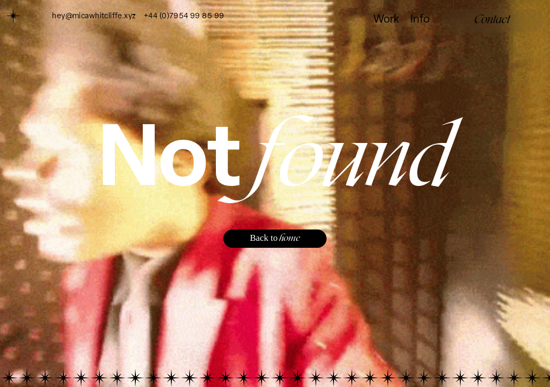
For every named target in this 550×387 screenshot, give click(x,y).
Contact (492, 19)
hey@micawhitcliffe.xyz (93, 16)
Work (386, 19)
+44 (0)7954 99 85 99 (184, 16)
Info (420, 19)
